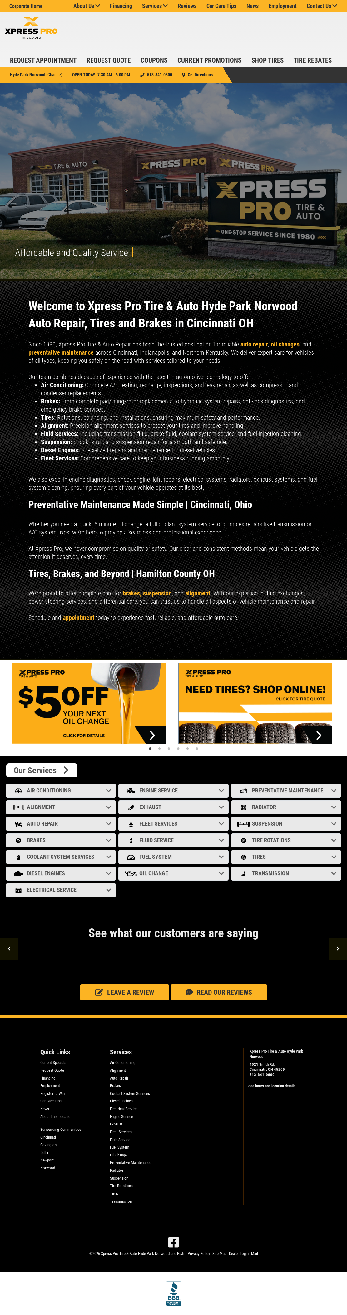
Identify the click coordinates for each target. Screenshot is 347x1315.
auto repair (254, 344)
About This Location (56, 1116)
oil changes (285, 344)
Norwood (47, 1168)
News (252, 6)
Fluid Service (174, 840)
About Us (86, 6)
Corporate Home (25, 6)
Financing (121, 6)
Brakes (61, 840)
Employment (283, 6)
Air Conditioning (61, 790)
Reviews (187, 6)
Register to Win (52, 1093)
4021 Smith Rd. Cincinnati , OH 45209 (267, 1067)
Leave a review (124, 992)
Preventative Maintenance (286, 790)
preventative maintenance (61, 352)
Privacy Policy (199, 1253)
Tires (286, 856)
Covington (48, 1144)
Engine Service (174, 790)
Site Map (219, 1253)
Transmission (286, 873)
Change (54, 74)
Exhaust (174, 807)
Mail (254, 1253)
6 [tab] (197, 749)
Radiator (286, 807)
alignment (197, 593)
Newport (47, 1160)
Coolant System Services (61, 856)
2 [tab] (159, 749)
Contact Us (322, 6)
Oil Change (174, 873)
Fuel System (174, 856)
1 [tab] (150, 749)
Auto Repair (61, 823)
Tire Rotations (286, 840)
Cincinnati (48, 1137)
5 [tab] (188, 749)
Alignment (61, 807)
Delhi (44, 1152)
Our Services (42, 771)
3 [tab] (169, 749)
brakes (130, 593)
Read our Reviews (219, 992)
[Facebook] (173, 1242)
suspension (157, 593)
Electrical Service (61, 890)
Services (155, 6)
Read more (39, 650)
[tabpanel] (90, 703)
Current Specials (53, 1062)
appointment (78, 617)
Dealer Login (239, 1253)
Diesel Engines (61, 873)
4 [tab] (178, 749)
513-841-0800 (262, 1074)
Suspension (286, 823)
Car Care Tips (221, 6)
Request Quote (52, 1070)
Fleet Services (174, 823)
